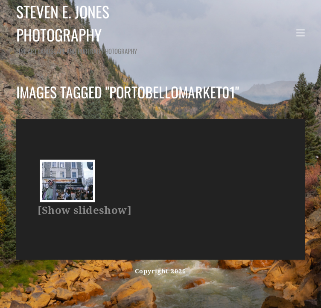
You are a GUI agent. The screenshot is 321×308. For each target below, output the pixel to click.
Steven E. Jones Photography (100, 28)
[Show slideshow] (84, 210)
